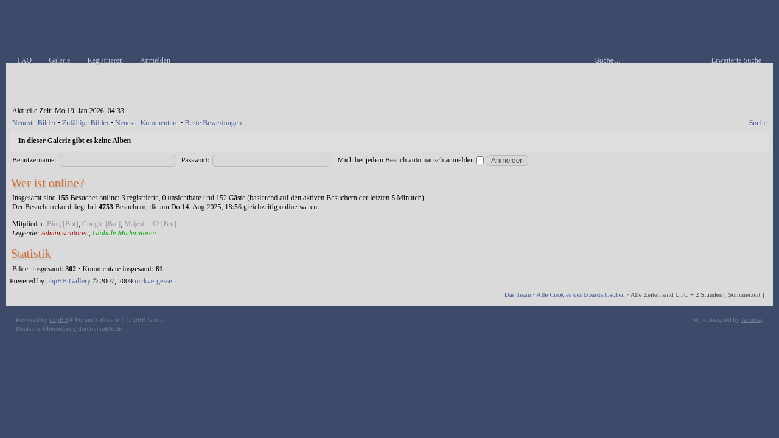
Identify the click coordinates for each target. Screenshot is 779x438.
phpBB (58, 319)
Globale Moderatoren (124, 233)
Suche (758, 123)
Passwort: (195, 160)
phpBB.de (108, 328)
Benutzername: (34, 160)
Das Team (518, 294)
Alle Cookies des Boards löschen (580, 294)
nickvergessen (155, 281)
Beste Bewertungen (213, 123)
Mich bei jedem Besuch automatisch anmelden (411, 160)
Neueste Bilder (34, 123)
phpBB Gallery (68, 281)
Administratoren (64, 233)
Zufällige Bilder (85, 123)
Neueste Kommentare (146, 123)
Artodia (751, 319)
